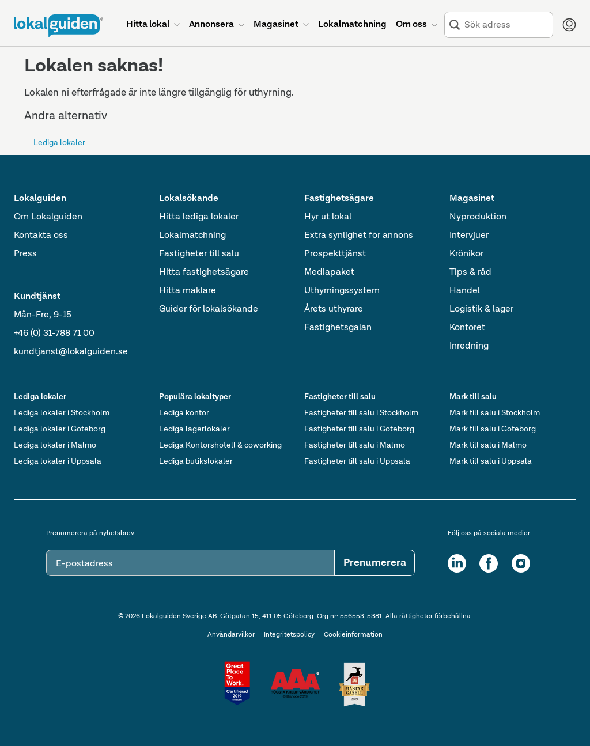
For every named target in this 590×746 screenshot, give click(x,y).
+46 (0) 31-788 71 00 (54, 333)
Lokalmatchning (192, 235)
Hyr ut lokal (327, 217)
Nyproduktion (477, 217)
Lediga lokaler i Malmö (55, 445)
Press (25, 254)
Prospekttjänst (335, 254)
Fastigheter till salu (199, 254)
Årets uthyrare (333, 309)
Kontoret (467, 327)
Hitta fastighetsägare (204, 272)
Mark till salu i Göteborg (492, 429)
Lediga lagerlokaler (194, 429)
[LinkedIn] (457, 563)
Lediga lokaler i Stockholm (61, 413)
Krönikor (466, 254)
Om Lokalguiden (48, 217)
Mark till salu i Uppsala (490, 461)
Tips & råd (470, 272)
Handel (464, 291)
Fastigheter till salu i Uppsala (357, 461)
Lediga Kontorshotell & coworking (220, 445)
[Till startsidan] (58, 26)
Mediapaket (329, 272)
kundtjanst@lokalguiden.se (71, 352)
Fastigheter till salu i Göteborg (359, 429)
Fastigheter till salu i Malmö (354, 445)
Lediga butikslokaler (196, 461)
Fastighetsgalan (338, 327)
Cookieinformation (353, 634)
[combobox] (506, 25)
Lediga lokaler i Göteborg (59, 429)
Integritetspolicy (289, 634)
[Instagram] (521, 563)
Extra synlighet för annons (358, 235)
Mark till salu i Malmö (488, 445)
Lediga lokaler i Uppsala (57, 461)
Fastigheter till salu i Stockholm (361, 413)
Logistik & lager (481, 309)
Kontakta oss (41, 235)
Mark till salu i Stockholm (494, 413)
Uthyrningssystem (342, 291)
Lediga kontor (184, 413)
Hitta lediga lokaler (199, 217)
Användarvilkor (231, 634)
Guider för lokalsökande (208, 309)
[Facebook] (488, 563)
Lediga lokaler (59, 143)
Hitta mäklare (187, 291)
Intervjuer (469, 235)
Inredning (469, 346)
